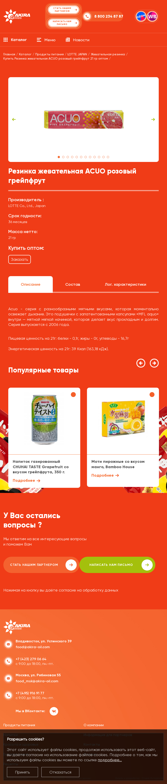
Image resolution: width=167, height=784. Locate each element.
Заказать (19, 259)
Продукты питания (19, 725)
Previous (14, 119)
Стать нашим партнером (43, 565)
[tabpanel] (83, 119)
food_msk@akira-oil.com (37, 681)
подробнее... (110, 759)
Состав (72, 284)
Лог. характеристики (125, 284)
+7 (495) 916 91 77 (30, 693)
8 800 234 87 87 (108, 16)
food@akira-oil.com (33, 647)
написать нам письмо (121, 565)
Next (153, 119)
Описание (30, 284)
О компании (94, 725)
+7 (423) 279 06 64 (31, 659)
